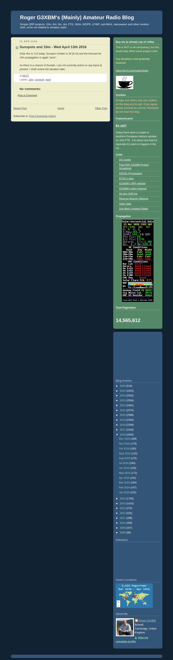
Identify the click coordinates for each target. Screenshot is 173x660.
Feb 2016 (125, 487)
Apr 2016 (124, 477)
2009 (123, 527)
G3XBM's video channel (133, 188)
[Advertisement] (138, 355)
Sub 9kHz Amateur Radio (133, 208)
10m (31, 79)
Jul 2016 (124, 463)
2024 (123, 395)
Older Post (101, 108)
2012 (123, 513)
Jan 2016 (124, 492)
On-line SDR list (128, 193)
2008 (123, 532)
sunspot (39, 79)
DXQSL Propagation (130, 173)
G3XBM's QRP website (132, 183)
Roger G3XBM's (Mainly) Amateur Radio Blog (77, 17)
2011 (123, 518)
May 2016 (125, 473)
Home (60, 108)
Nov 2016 (125, 443)
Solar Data (125, 203)
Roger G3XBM (147, 620)
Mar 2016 (125, 482)
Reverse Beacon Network (133, 198)
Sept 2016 (125, 453)
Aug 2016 (125, 458)
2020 (123, 415)
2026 (123, 385)
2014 (123, 503)
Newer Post (20, 108)
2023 (123, 400)
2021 (123, 410)
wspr (48, 79)
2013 (123, 508)
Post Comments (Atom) (42, 116)
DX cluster (125, 159)
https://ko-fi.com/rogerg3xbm (132, 70)
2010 (123, 523)
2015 (123, 498)
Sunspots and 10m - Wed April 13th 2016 (53, 47)
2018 (123, 424)
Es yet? (121, 125)
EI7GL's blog (126, 178)
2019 (123, 419)
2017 (123, 429)
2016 (123, 434)
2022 (123, 405)
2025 (123, 390)
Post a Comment (27, 95)
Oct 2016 (124, 448)
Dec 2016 (125, 438)
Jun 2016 (124, 468)
